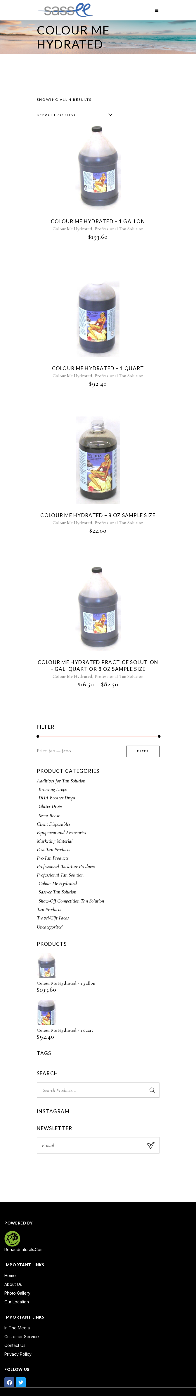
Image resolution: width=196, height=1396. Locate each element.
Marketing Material (54, 841)
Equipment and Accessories (61, 832)
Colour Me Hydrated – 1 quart (98, 368)
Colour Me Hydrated (72, 229)
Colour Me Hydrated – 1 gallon (98, 221)
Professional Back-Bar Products (66, 866)
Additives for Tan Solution (61, 780)
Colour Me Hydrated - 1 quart (65, 1030)
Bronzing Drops (53, 789)
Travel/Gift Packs (53, 917)
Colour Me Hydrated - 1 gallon (66, 983)
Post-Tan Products (53, 849)
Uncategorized (50, 927)
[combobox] (73, 114)
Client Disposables (53, 824)
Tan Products (49, 909)
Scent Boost (49, 815)
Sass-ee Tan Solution (57, 891)
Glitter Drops (51, 806)
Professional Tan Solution (119, 229)
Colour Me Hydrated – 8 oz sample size (97, 515)
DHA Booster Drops (57, 797)
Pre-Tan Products (53, 858)
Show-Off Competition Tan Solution (71, 901)
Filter (143, 751)
